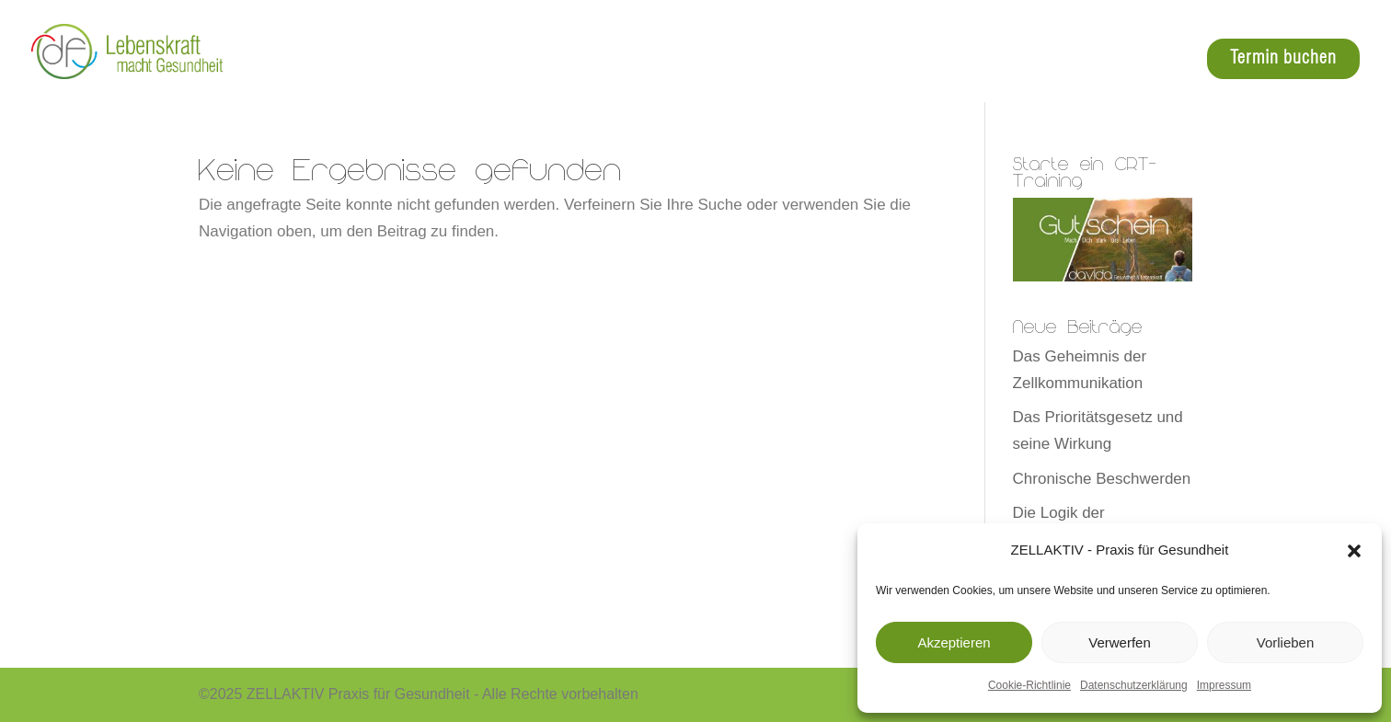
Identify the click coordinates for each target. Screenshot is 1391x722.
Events (1157, 59)
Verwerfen (1119, 642)
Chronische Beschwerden (1102, 478)
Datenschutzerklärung (1134, 685)
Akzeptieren (953, 642)
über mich (1073, 59)
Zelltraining (786, 59)
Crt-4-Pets (974, 59)
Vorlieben (1286, 642)
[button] (1354, 551)
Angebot (882, 59)
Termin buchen (1283, 58)
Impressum (1224, 685)
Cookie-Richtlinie (1029, 685)
